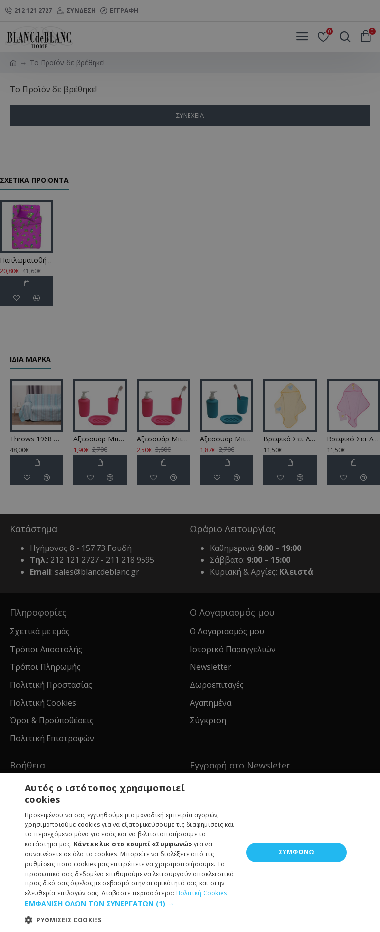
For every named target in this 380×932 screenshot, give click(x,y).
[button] (131, 903)
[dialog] (190, 466)
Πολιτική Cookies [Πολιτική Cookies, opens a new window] (201, 893)
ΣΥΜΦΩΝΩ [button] (297, 852)
